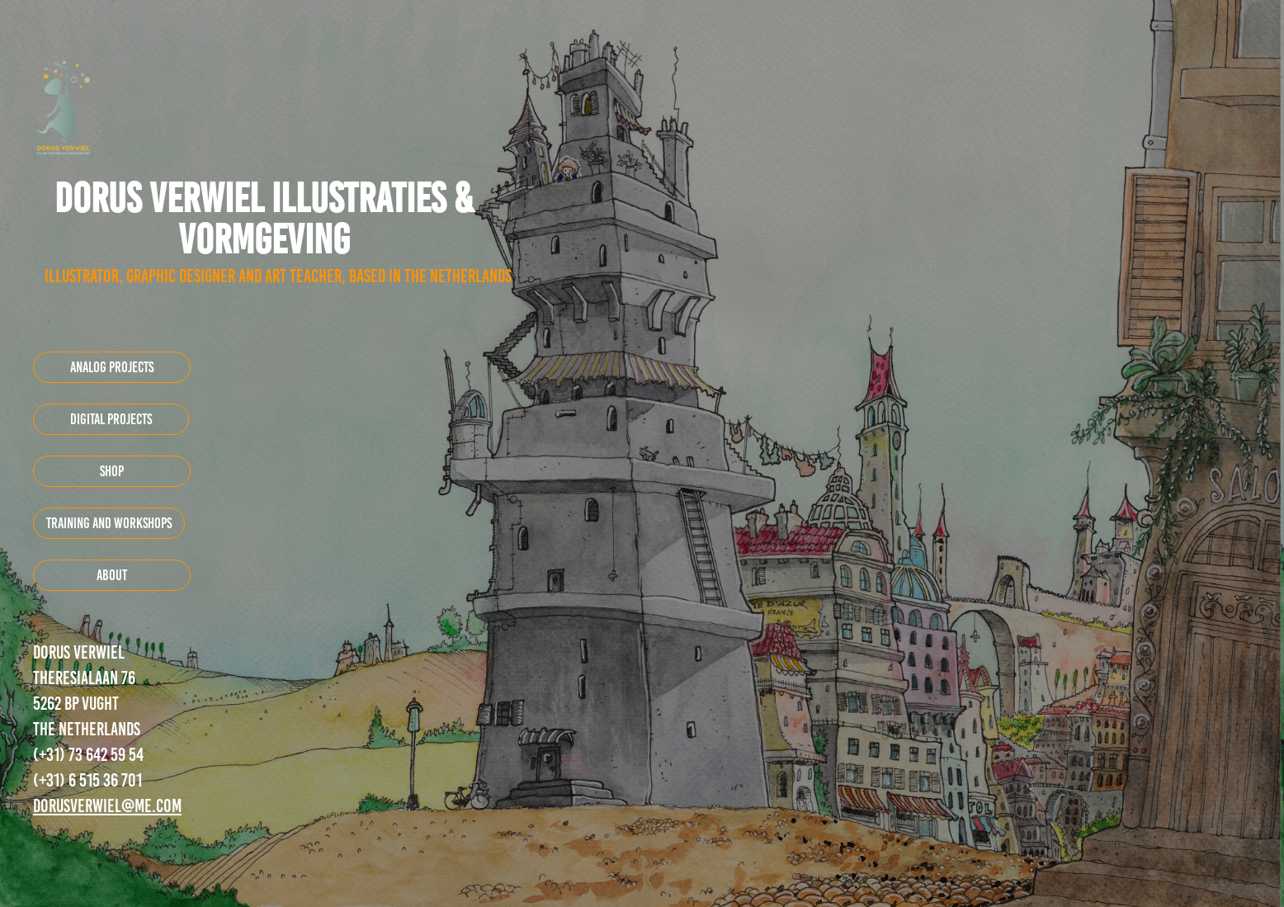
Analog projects (111, 367)
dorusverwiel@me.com (107, 805)
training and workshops (109, 523)
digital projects (111, 419)
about (112, 575)
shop (112, 471)
